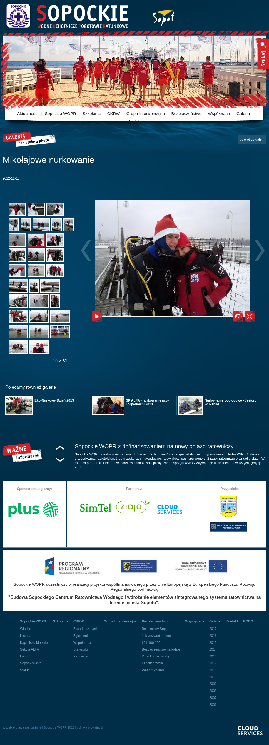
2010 (213, 677)
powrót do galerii (252, 139)
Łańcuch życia (152, 663)
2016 (213, 636)
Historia (25, 636)
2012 (213, 663)
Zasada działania (86, 629)
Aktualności (27, 113)
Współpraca (219, 113)
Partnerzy (80, 656)
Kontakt (135, 121)
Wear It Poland (153, 670)
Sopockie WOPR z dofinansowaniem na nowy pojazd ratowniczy (154, 446)
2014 (213, 649)
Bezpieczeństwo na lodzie (161, 649)
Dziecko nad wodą (155, 656)
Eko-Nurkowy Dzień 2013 (54, 400)
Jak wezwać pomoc (156, 636)
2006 (213, 705)
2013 (213, 656)
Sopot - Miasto (30, 663)
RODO (248, 621)
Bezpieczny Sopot (155, 629)
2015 (213, 643)
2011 (213, 670)
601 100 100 (151, 643)
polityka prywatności (90, 727)
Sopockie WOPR (60, 113)
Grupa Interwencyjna (145, 113)
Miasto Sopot (163, 17)
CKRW (113, 113)
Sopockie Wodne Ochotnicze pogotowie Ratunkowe (66, 16)
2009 (213, 684)
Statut (24, 670)
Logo (24, 656)
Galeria (243, 113)
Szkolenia (92, 113)
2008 (213, 691)
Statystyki (80, 649)
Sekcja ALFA (29, 649)
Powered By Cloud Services (252, 735)
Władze (25, 629)
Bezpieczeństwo (186, 113)
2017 (213, 629)
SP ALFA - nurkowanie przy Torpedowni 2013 (147, 402)
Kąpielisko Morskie (34, 643)
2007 (213, 698)
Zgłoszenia (81, 636)
